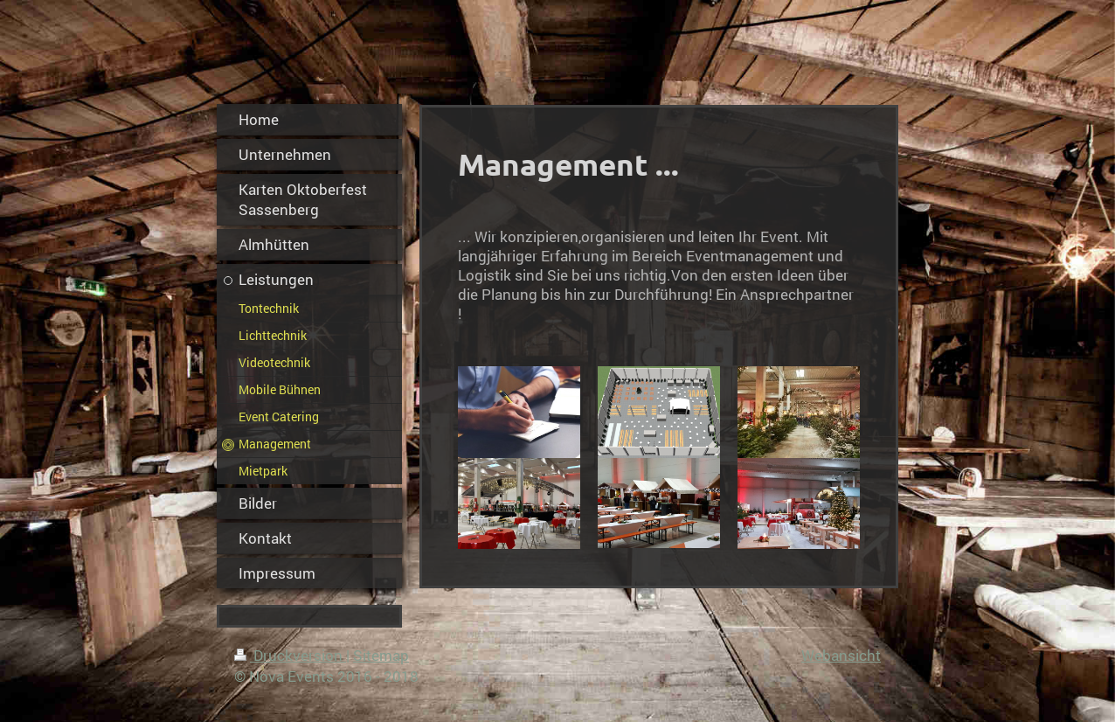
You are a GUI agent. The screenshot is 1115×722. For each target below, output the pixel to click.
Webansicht (841, 655)
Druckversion (290, 655)
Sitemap (381, 655)
